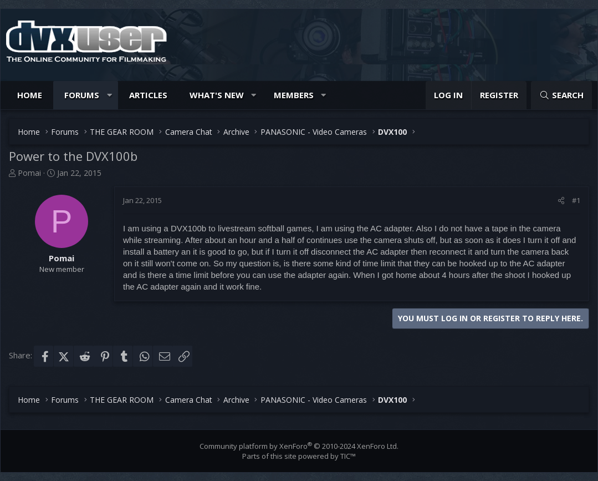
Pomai (29, 173)
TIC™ (348, 456)
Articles (148, 94)
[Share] (561, 200)
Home (29, 94)
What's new (217, 94)
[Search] (561, 95)
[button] (109, 95)
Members (294, 94)
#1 (576, 200)
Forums (81, 94)
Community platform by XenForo (299, 446)
